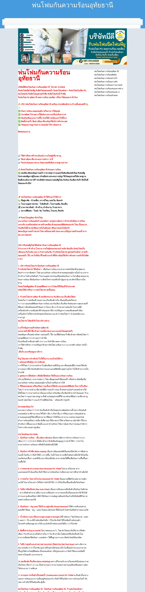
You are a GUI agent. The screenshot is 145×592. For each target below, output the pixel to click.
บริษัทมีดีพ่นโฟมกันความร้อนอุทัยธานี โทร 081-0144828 (41, 87)
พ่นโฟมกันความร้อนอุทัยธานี (72, 4)
